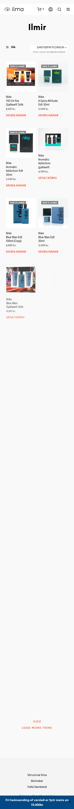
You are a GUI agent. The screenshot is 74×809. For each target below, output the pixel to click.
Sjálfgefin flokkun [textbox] (50, 47)
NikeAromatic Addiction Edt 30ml (14, 169)
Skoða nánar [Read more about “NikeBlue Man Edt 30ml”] (48, 251)
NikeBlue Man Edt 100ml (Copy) (14, 237)
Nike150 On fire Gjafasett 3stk (14, 100)
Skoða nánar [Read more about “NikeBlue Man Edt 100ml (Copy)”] (16, 252)
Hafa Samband (37, 786)
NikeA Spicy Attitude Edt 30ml (48, 100)
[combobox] (49, 47)
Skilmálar (37, 781)
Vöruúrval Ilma (37, 775)
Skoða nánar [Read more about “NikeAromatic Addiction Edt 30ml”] (16, 185)
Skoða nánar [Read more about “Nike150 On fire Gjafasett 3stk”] (16, 115)
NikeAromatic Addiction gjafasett (44, 161)
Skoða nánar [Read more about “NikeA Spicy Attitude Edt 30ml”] (48, 115)
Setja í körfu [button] (47, 178)
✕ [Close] (69, 802)
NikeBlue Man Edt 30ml (47, 236)
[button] (40, 9)
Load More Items (37, 728)
